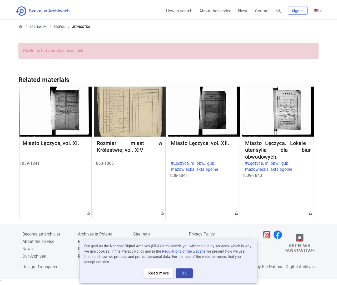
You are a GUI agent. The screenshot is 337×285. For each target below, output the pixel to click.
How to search (179, 10)
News (243, 10)
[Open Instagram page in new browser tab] (268, 235)
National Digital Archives (292, 266)
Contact (262, 10)
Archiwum (37, 27)
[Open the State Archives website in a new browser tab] (300, 244)
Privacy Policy (202, 234)
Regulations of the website (183, 251)
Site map (141, 234)
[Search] (279, 11)
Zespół (59, 27)
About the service (215, 10)
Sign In (298, 11)
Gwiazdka (88, 213)
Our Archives (34, 256)
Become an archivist (41, 234)
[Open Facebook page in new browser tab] (279, 235)
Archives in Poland (95, 234)
